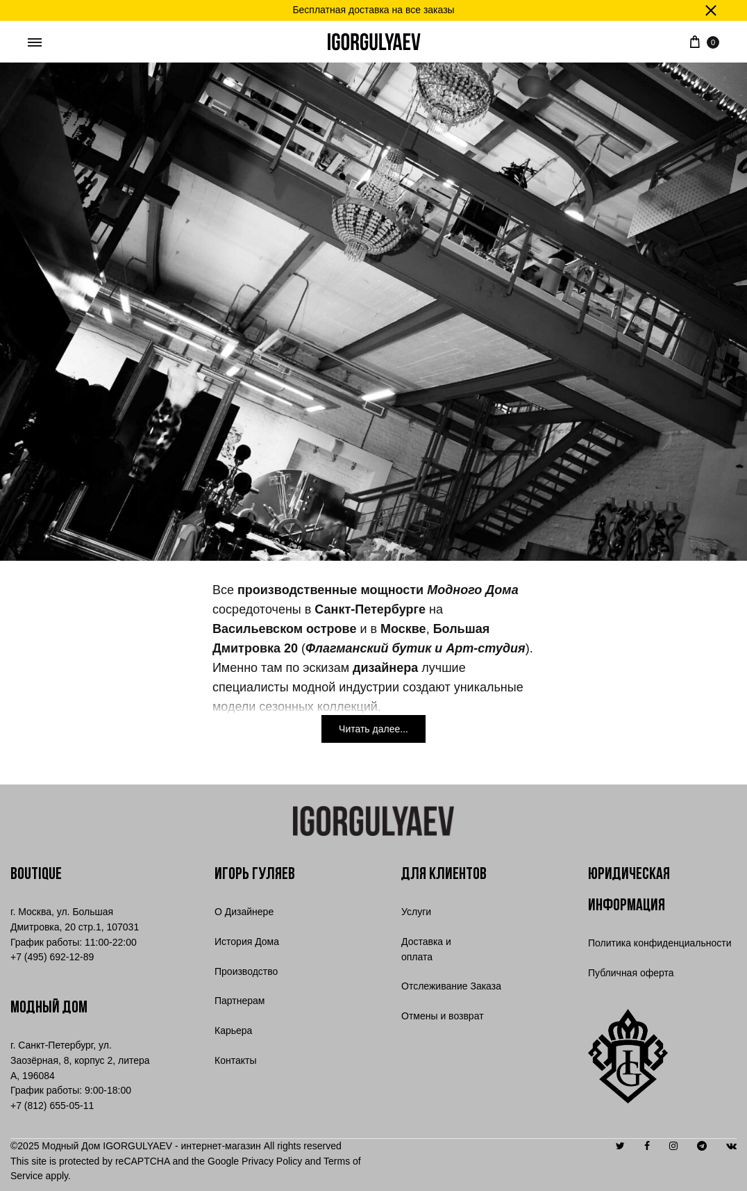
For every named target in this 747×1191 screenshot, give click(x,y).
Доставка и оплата (426, 949)
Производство (246, 971)
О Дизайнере (244, 911)
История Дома (247, 941)
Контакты (235, 1060)
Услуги (416, 911)
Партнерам (240, 1000)
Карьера (233, 1030)
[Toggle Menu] (35, 43)
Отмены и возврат (442, 1015)
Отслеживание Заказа (451, 986)
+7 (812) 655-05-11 (52, 1105)
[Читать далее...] (373, 729)
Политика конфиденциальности (660, 942)
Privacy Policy (272, 1161)
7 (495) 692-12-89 (52, 956)
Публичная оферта (631, 972)
